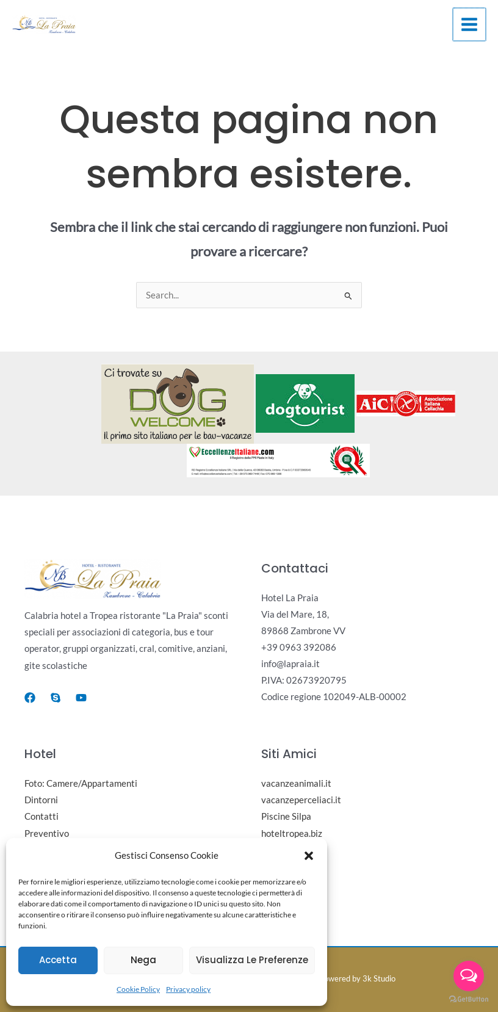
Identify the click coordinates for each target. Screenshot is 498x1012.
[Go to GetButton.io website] (468, 999)
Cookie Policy (138, 989)
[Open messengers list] (468, 976)
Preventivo (46, 833)
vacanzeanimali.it (296, 783)
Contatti (41, 816)
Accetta (58, 959)
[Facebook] (29, 697)
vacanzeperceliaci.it (301, 800)
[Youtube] (81, 697)
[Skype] (55, 697)
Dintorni (41, 800)
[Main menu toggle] (469, 24)
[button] (309, 856)
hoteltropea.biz (291, 833)
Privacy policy (188, 989)
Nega (143, 959)
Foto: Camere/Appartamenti (80, 783)
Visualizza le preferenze (252, 959)
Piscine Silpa (286, 816)
